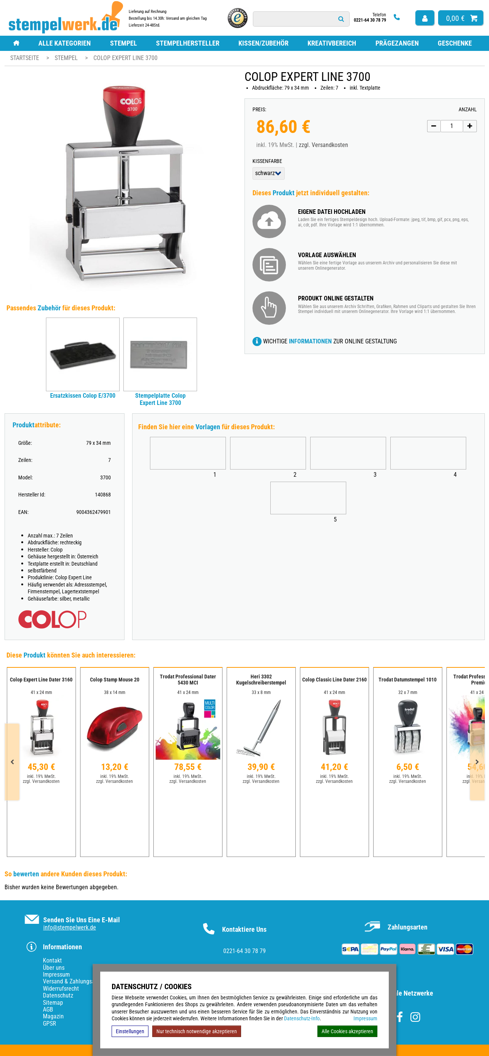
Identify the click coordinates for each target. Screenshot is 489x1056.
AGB (48, 1009)
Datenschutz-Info (302, 1018)
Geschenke (455, 43)
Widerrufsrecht (61, 988)
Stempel (123, 43)
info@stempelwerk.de (69, 927)
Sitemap (53, 1002)
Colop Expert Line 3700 (125, 58)
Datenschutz (58, 995)
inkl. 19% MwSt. (41, 776)
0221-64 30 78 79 (244, 951)
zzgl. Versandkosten (323, 145)
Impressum (365, 1018)
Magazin (53, 1016)
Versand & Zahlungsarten (74, 981)
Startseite (24, 58)
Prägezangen (397, 43)
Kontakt (52, 960)
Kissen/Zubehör (263, 43)
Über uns (54, 967)
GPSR (49, 1023)
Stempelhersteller (187, 43)
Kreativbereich (332, 43)
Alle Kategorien (64, 43)
